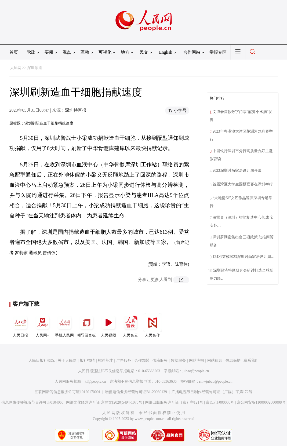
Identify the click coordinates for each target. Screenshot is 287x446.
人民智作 (152, 325)
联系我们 (251, 361)
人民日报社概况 (41, 361)
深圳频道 (34, 68)
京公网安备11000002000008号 (261, 402)
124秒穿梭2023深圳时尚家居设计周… (244, 257)
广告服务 (123, 361)
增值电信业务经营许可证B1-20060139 (136, 392)
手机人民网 (64, 325)
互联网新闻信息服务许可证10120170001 (67, 392)
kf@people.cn (95, 381)
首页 (13, 52)
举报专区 (218, 52)
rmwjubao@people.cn (215, 381)
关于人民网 (67, 361)
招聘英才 (105, 361)
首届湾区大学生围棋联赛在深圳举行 (243, 184)
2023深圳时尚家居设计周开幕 (237, 171)
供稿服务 (160, 361)
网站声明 (196, 361)
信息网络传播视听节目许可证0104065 (32, 402)
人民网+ (42, 325)
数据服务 (178, 361)
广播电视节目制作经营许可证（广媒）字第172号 (212, 392)
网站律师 (214, 361)
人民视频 (108, 325)
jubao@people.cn (196, 371)
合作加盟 (142, 361)
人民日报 (20, 325)
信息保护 (233, 361)
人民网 (15, 68)
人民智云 (130, 325)
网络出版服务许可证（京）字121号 (174, 402)
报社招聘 (87, 361)
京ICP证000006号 (220, 402)
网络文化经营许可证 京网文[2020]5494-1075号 (104, 402)
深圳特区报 (75, 110)
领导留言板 (86, 325)
